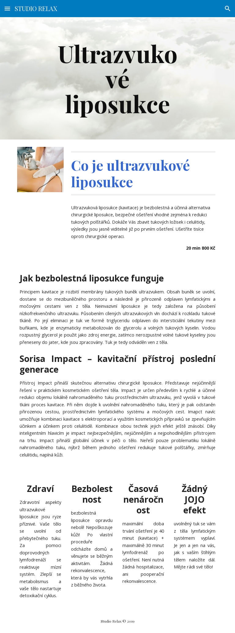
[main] (117, 78)
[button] (7, 8)
